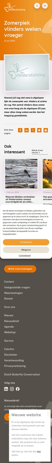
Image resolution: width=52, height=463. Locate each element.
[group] (21, 188)
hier (39, 451)
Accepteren (26, 242)
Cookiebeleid (25, 255)
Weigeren (26, 250)
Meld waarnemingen (20, 269)
